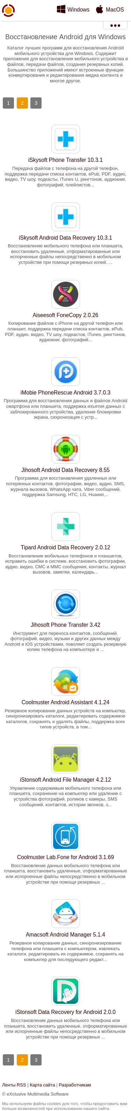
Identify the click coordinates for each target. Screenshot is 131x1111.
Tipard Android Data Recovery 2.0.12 (65, 547)
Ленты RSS (14, 1085)
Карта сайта (42, 1085)
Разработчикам (75, 1085)
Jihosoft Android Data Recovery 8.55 (65, 470)
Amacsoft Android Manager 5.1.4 (65, 935)
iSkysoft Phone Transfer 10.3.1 (65, 160)
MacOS (115, 10)
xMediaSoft (8, 26)
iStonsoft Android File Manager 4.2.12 (65, 780)
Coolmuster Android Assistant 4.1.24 (65, 702)
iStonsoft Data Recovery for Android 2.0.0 (65, 1012)
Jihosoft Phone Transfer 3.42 (65, 625)
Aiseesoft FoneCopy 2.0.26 (65, 315)
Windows (78, 10)
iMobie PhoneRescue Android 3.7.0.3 (65, 393)
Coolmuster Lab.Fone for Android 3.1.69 (65, 857)
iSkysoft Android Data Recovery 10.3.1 (65, 238)
